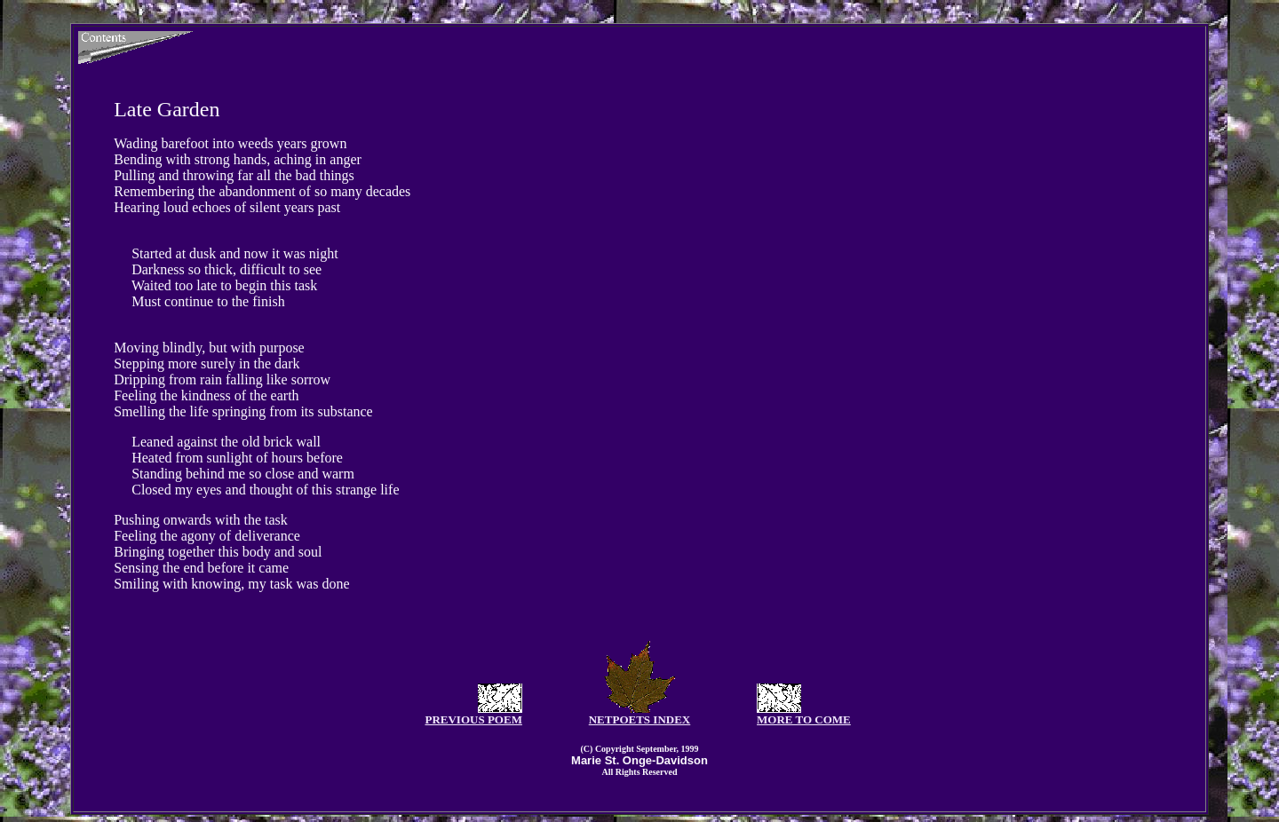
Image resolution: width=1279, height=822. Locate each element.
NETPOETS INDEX (640, 719)
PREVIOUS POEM (473, 719)
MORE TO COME (804, 719)
